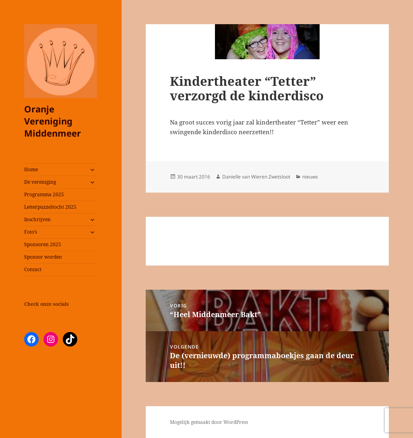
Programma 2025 (44, 194)
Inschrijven (37, 219)
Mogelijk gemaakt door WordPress (209, 422)
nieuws (310, 176)
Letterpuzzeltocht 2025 (50, 206)
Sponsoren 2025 (42, 244)
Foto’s (30, 231)
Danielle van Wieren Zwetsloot (256, 176)
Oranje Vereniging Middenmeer (52, 121)
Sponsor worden (43, 256)
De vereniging (40, 182)
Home (31, 169)
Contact (32, 269)
